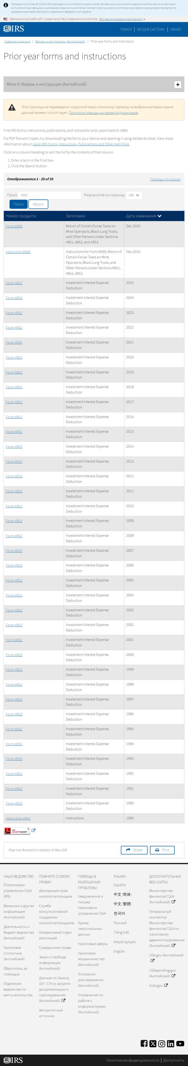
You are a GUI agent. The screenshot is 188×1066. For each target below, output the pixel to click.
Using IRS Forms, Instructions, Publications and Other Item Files (81, 144)
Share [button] (137, 850)
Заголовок (75, 216)
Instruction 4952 (18, 818)
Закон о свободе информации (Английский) (52, 963)
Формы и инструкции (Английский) (60, 41)
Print (165, 850)
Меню (176, 29)
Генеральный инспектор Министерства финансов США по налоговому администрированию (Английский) (166, 928)
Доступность (173, 1060)
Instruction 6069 (18, 252)
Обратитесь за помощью (15, 971)
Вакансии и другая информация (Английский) (19, 911)
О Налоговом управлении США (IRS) (18, 890)
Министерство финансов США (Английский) (162, 896)
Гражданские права (55, 947)
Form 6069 (14, 226)
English (119, 951)
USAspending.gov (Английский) (162, 973)
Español (120, 885)
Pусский (120, 923)
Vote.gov (158, 985)
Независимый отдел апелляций (55, 935)
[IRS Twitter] (153, 1043)
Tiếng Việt (121, 932)
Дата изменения (144, 216)
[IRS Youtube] (180, 1043)
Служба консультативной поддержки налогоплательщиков (56, 914)
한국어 (119, 913)
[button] (151, 29)
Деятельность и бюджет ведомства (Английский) (19, 932)
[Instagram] (161, 1043)
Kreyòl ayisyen (125, 942)
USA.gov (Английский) (166, 958)
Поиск (126, 29)
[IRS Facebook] (144, 1043)
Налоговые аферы (93, 943)
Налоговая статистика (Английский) (14, 953)
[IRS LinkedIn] (170, 1043)
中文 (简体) (123, 894)
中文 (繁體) (123, 904)
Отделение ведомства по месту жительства (18, 989)
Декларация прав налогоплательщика (55, 893)
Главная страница (17, 41)
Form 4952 (14, 283)
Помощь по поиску (165, 179)
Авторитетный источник (51, 1013)
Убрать (38, 204)
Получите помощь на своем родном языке (103, 112)
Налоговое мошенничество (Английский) (91, 959)
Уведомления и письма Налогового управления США (92, 905)
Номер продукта (21, 216)
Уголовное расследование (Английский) (90, 980)
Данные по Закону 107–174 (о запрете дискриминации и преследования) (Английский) (54, 989)
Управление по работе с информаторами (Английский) (92, 1003)
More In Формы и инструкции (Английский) (94, 84)
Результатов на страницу (104, 195)
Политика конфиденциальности (132, 1060)
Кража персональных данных (90, 928)
